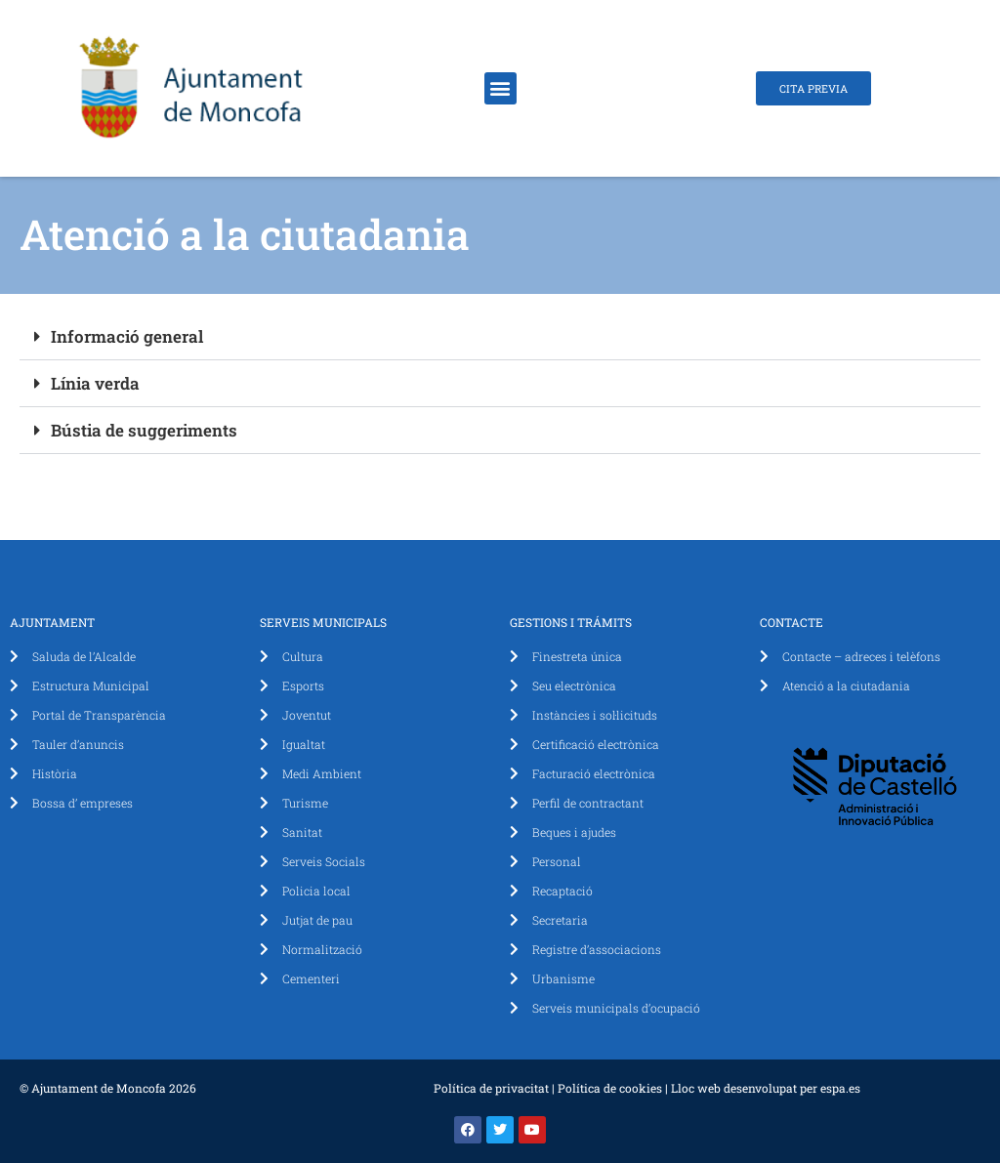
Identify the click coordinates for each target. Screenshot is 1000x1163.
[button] (500, 88)
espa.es (840, 1088)
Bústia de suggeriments (144, 430)
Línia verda (95, 383)
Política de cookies (610, 1088)
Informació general (127, 336)
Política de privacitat (491, 1088)
